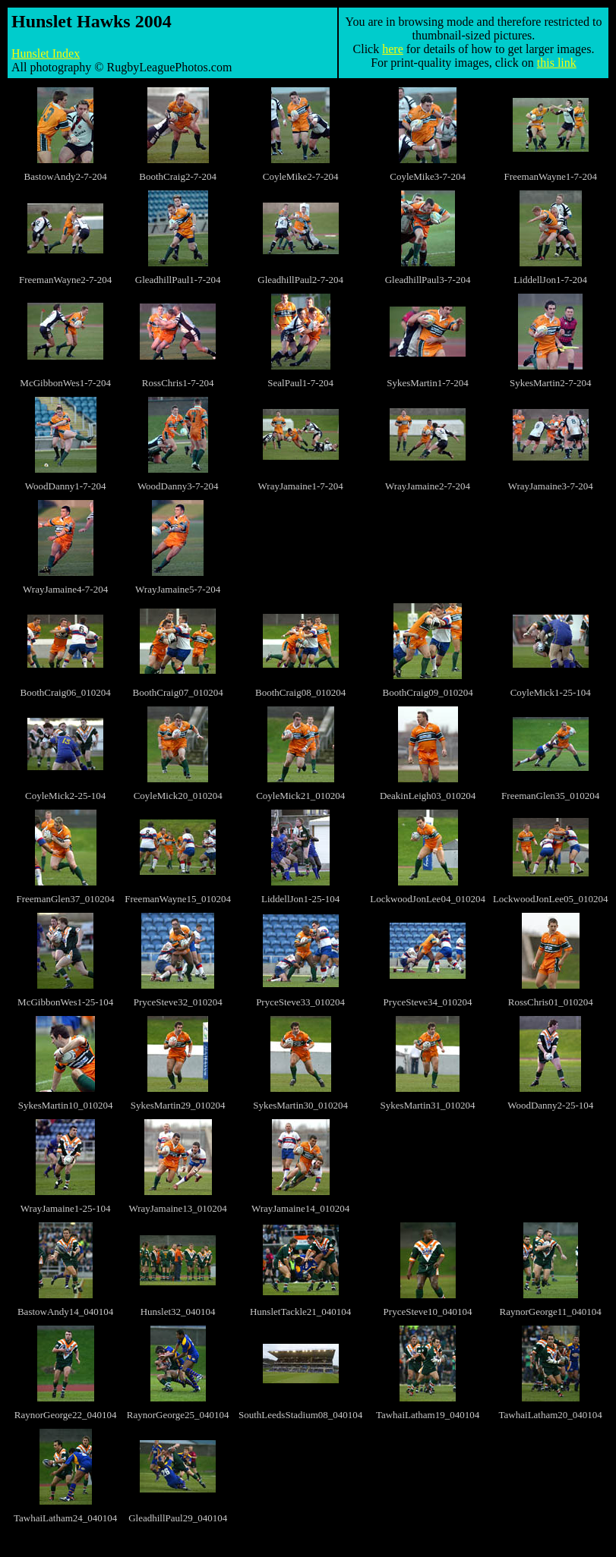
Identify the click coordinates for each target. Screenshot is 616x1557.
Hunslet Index (45, 53)
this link (557, 62)
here (392, 48)
